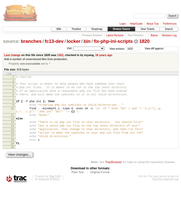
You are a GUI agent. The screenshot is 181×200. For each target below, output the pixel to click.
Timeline (76, 29)
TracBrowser (113, 176)
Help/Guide (136, 23)
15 (12, 139)
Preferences (170, 23)
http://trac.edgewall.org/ (165, 193)
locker (73, 41)
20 (12, 161)
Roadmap (97, 29)
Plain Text (77, 186)
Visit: (69, 48)
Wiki (58, 29)
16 (12, 144)
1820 (144, 41)
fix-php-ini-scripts (113, 41)
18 (12, 152)
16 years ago (103, 55)
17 (12, 148)
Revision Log (169, 35)
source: (11, 41)
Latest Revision (114, 35)
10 (12, 114)
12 (12, 126)
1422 (60, 55)
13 (12, 131)
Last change (12, 55)
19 (12, 156)
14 (12, 135)
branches (31, 41)
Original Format (100, 186)
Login (123, 23)
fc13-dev (54, 41)
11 (12, 122)
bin (86, 41)
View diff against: (161, 48)
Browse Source (121, 29)
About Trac (153, 23)
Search (169, 29)
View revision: (117, 48)
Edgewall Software (49, 193)
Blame (154, 35)
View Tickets (147, 29)
